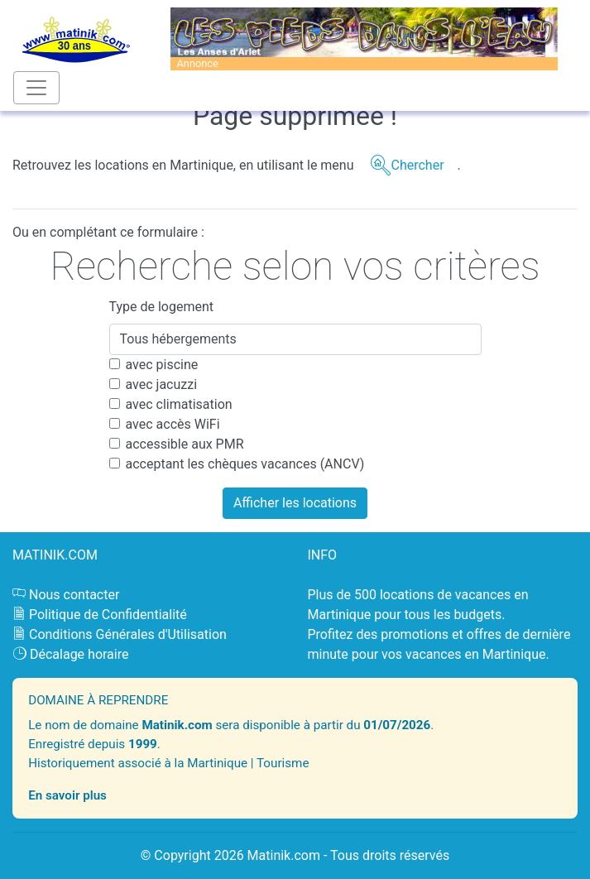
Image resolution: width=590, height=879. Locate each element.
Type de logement (161, 307)
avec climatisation (179, 404)
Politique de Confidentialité (108, 614)
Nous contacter (74, 595)
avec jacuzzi (162, 384)
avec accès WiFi (173, 424)
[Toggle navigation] (36, 87)
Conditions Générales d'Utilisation (128, 634)
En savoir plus (67, 795)
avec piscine (162, 364)
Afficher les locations (295, 503)
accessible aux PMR (185, 444)
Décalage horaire (79, 654)
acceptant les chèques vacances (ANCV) (245, 464)
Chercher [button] (417, 165)
